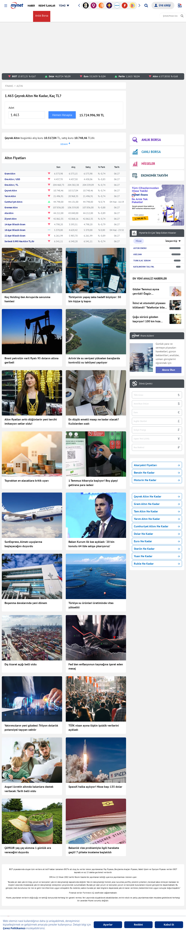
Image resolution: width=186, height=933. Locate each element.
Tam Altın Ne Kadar (157, 511)
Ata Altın (9, 213)
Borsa (28, 16)
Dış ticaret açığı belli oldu (21, 664)
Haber (94, 16)
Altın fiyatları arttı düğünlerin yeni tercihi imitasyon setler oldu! (31, 422)
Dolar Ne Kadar (157, 534)
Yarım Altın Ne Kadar (157, 519)
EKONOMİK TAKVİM (150, 175)
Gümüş (74, 16)
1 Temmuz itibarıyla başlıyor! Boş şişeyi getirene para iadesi (93, 483)
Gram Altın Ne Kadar (157, 504)
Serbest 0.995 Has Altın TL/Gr (19, 241)
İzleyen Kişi (171, 241)
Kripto (84, 16)
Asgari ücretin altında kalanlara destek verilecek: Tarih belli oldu (29, 789)
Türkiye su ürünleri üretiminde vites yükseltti (91, 605)
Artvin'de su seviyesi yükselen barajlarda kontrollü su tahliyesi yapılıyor (94, 360)
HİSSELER (143, 164)
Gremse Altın (11, 207)
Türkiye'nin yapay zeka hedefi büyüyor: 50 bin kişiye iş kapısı (94, 299)
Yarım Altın (10, 196)
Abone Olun (168, 369)
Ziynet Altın (11, 218)
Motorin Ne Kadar (157, 480)
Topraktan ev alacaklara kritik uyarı (27, 480)
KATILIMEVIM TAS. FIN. (143, 266)
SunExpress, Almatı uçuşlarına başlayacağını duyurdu (23, 544)
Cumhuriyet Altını (14, 201)
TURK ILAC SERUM (142, 260)
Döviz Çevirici (145, 383)
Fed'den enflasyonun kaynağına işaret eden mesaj (95, 666)
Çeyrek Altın (11, 190)
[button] (5, 5)
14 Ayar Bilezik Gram (15, 224)
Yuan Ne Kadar (157, 556)
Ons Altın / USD (12, 179)
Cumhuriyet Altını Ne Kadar (157, 526)
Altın (65, 16)
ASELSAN (137, 254)
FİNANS (9, 16)
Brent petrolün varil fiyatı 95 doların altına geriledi (31, 360)
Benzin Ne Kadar (157, 472)
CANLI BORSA (146, 152)
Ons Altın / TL (11, 184)
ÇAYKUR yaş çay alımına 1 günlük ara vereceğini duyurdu (28, 850)
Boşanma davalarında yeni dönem (26, 603)
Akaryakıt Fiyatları (157, 465)
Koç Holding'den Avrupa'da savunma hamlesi (27, 299)
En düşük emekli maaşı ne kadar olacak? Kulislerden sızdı (93, 422)
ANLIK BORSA (146, 140)
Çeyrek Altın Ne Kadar (157, 496)
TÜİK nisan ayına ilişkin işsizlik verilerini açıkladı (93, 728)
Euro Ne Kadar (157, 541)
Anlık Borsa (42, 16)
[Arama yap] (146, 5)
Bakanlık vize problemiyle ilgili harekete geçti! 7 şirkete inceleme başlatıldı (93, 850)
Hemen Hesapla (62, 115)
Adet (11, 107)
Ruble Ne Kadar (157, 563)
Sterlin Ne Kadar (157, 548)
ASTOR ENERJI (139, 248)
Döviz (57, 16)
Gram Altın (10, 173)
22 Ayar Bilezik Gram (15, 235)
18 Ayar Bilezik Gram (15, 230)
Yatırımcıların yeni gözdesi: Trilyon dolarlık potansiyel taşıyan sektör (31, 728)
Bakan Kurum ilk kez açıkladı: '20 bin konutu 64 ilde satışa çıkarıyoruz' (91, 544)
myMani (104, 16)
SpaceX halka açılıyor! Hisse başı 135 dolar (95, 786)
